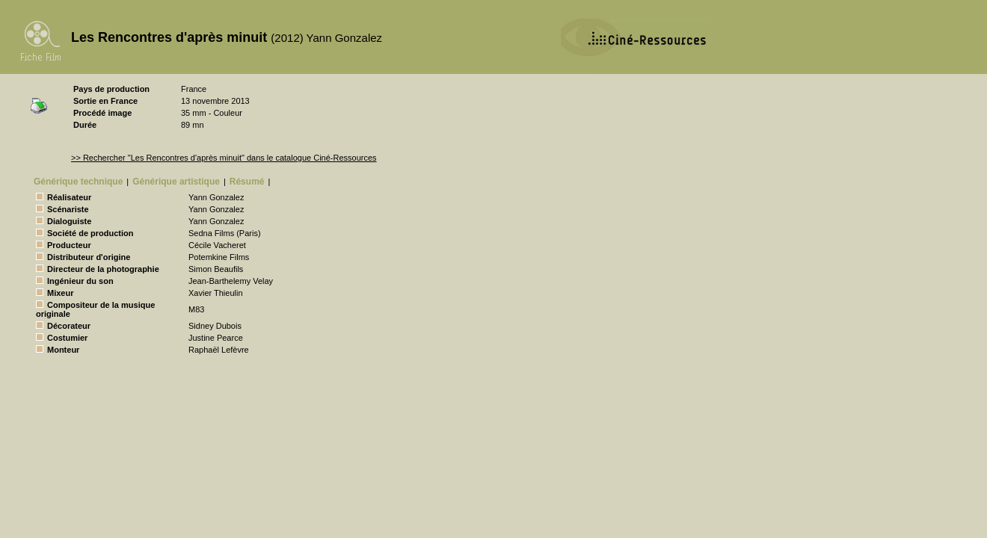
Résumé (247, 181)
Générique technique (78, 181)
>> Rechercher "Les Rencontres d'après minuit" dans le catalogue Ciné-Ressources (224, 157)
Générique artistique (176, 181)
